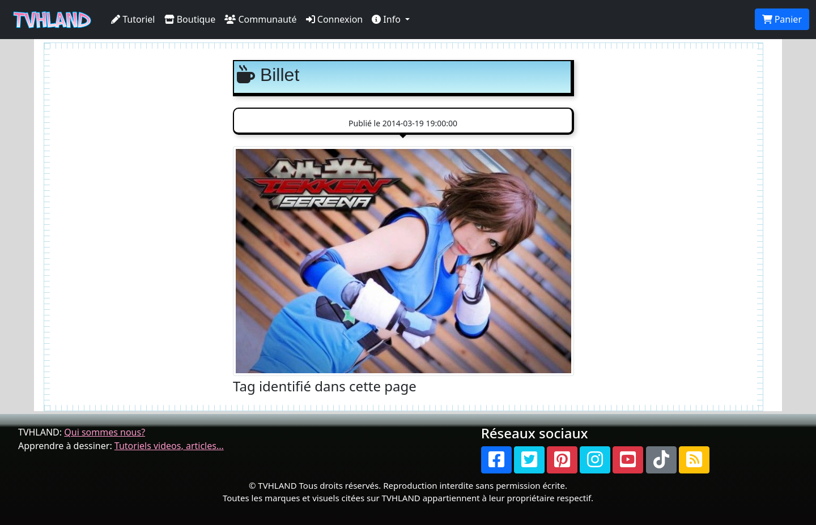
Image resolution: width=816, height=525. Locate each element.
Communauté (260, 19)
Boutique (190, 19)
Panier (782, 19)
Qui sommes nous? (104, 432)
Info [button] (387, 19)
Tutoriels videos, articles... (169, 445)
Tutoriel (133, 19)
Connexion (334, 19)
